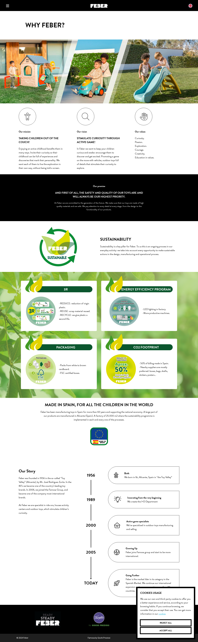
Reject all (166, 623)
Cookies (162, 614)
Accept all (166, 630)
